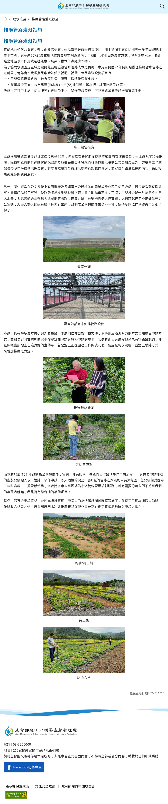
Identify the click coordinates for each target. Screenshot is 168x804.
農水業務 (19, 19)
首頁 (5, 19)
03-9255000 (22, 744)
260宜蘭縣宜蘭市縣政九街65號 (36, 750)
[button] (6, 6)
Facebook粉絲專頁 (27, 767)
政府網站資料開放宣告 (78, 786)
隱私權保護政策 (17, 786)
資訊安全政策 (45, 786)
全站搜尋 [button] (162, 6)
